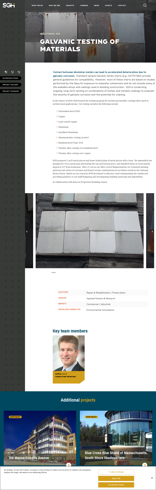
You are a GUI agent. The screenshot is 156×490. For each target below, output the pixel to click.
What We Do (37, 5)
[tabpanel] (90, 230)
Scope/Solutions (10, 78)
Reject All (116, 479)
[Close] (152, 478)
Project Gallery (10, 85)
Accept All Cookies (116, 485)
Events (108, 5)
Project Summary (10, 91)
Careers (84, 5)
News (96, 5)
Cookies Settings (116, 472)
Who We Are (54, 5)
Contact (122, 5)
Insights (70, 5)
